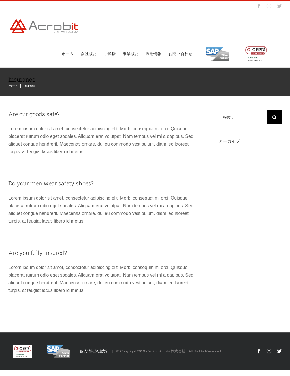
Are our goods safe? (34, 114)
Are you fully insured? (37, 252)
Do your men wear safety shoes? (51, 183)
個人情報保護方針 (95, 351)
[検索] (274, 117)
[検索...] (243, 117)
